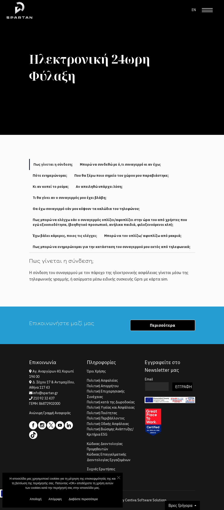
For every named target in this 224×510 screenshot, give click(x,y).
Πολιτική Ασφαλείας (102, 380)
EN (194, 10)
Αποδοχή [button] (36, 500)
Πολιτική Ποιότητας (102, 413)
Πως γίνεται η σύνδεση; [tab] (53, 164)
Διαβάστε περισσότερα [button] (83, 500)
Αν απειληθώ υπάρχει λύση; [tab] (99, 186)
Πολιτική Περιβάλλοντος (106, 418)
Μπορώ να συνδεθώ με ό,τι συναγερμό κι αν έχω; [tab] (120, 164)
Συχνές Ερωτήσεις (101, 469)
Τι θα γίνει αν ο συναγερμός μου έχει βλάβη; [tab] (69, 198)
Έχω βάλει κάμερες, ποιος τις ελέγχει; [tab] (65, 236)
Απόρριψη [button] (55, 500)
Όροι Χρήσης (96, 371)
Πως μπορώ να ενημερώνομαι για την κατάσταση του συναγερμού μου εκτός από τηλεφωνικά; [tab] (111, 247)
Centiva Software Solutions (145, 500)
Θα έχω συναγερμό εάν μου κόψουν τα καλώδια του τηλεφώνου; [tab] (86, 209)
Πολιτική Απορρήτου (103, 386)
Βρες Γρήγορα (180, 505)
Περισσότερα (162, 325)
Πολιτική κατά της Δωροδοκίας (111, 402)
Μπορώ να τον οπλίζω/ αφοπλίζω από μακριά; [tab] (142, 236)
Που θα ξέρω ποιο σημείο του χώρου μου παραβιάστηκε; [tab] (121, 175)
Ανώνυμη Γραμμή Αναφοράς (50, 413)
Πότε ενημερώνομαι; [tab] (50, 175)
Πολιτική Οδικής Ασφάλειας (108, 424)
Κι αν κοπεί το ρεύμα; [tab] (51, 186)
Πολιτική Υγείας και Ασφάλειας (111, 407)
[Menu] (207, 10)
